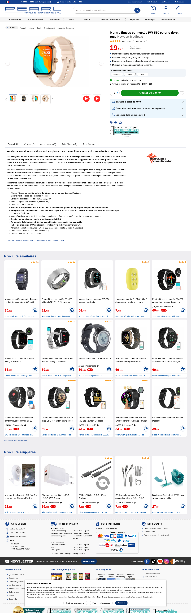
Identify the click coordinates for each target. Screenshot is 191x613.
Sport (38, 28)
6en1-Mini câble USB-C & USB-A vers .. (131, 512)
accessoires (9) (48, 144)
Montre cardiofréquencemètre (90, 376)
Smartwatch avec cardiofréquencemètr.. (21, 316)
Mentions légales (15, 585)
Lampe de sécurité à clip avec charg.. (130, 316)
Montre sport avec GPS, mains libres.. (57, 435)
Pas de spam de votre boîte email (156, 535)
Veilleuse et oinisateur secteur (17, 512)
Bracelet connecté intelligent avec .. (166, 435)
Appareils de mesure (65, 28)
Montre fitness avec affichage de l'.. (19, 376)
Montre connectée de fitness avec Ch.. (94, 316)
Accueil (23, 28)
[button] (124, 84)
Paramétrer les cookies (101, 603)
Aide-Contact (152, 2)
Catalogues (179, 2)
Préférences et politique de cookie (21, 589)
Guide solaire (14, 599)
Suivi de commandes (135, 2)
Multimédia (55, 19)
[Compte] (166, 10)
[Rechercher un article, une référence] (107, 10)
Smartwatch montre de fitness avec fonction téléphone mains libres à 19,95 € (35, 240)
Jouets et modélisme (110, 19)
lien (135, 590)
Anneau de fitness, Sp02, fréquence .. (57, 316)
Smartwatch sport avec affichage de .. (130, 435)
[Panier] (179, 10)
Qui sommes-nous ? (16, 575)
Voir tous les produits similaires (15, 441)
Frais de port (71, 2)
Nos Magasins (166, 2)
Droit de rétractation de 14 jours (156, 529)
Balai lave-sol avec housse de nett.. (166, 512)
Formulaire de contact (18, 537)
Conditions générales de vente (20, 582)
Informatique (15, 19)
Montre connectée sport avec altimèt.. (167, 376)
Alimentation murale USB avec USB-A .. (57, 512)
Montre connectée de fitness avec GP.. (130, 376)
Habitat (87, 19)
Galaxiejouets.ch (151, 577)
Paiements (106, 528)
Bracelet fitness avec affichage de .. (19, 435)
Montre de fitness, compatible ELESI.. (94, 435)
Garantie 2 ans (149, 532)
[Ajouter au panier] (150, 93)
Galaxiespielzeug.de (152, 573)
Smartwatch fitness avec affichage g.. (167, 316)
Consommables (35, 19)
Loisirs (71, 19)
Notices (11, 595)
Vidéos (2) (29, 144)
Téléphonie (133, 19)
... (182, 19)
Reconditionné (168, 19)
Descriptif (13, 144)
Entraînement (49, 28)
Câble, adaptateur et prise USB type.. (93, 512)
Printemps (150, 19)
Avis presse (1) (91, 144)
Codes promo (14, 592)
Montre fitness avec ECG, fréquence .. (57, 376)
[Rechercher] (137, 10)
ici (152, 597)
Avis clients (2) (69, 144)
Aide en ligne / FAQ (17, 529)
